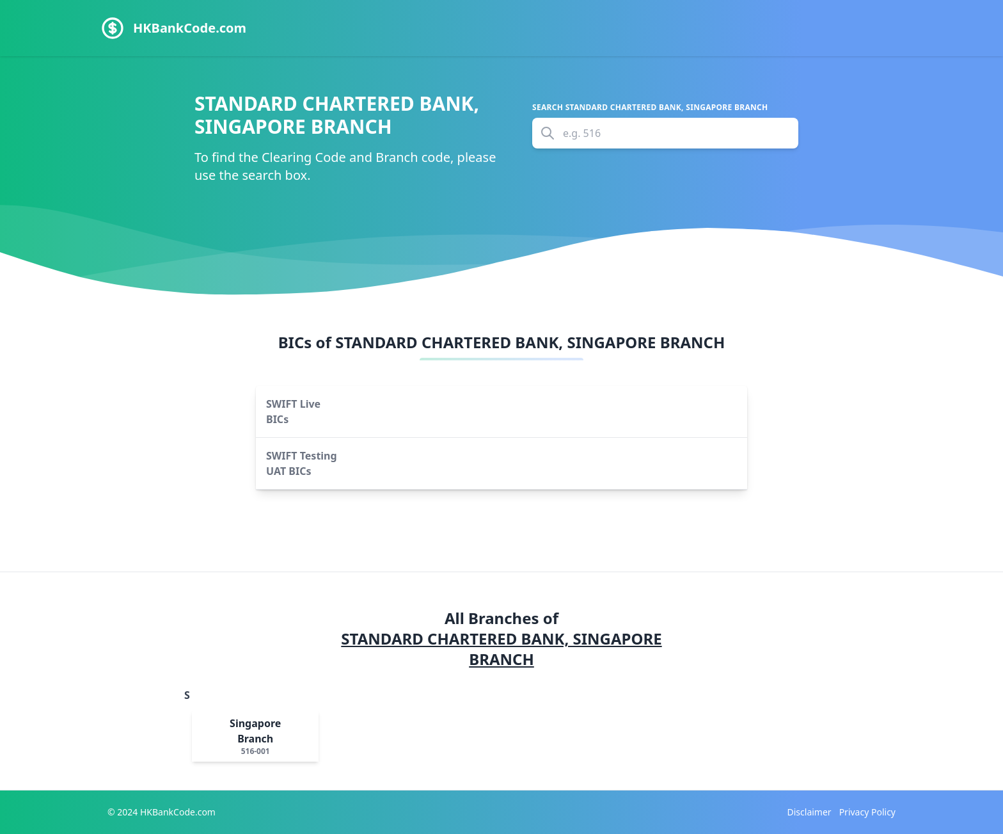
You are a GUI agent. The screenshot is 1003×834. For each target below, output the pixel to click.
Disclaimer (809, 812)
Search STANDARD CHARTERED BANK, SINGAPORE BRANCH (650, 107)
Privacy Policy (867, 812)
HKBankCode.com (189, 27)
